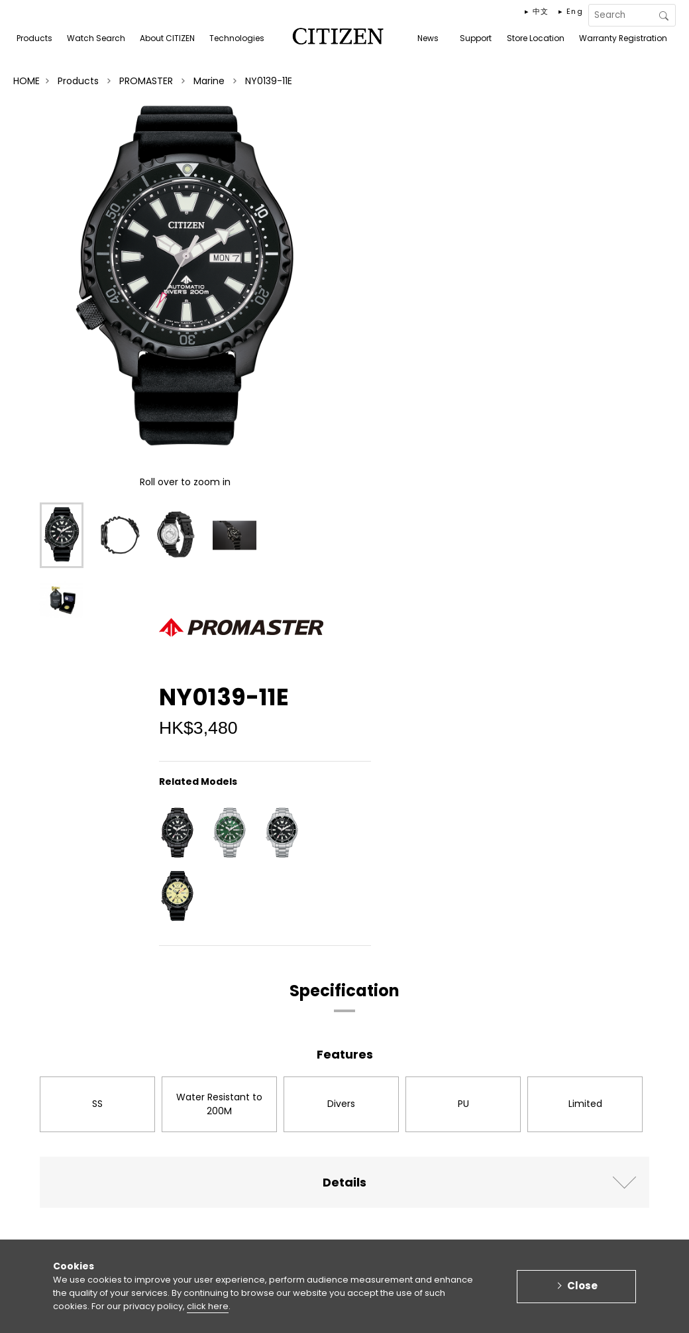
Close (582, 1291)
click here (208, 1311)
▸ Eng (570, 11)
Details (344, 1182)
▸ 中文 (537, 11)
